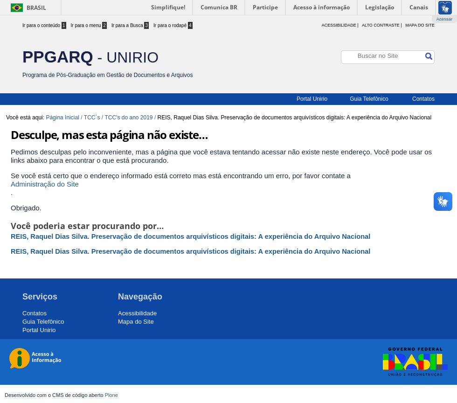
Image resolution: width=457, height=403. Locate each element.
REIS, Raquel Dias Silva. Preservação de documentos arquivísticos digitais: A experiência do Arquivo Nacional (190, 236)
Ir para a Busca (130, 25)
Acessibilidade (137, 313)
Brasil (36, 8)
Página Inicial (62, 117)
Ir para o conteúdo (44, 25)
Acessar (444, 18)
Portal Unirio (312, 99)
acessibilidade (339, 25)
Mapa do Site (420, 25)
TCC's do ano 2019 (129, 117)
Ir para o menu (89, 25)
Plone (111, 395)
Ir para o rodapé (173, 25)
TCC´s (92, 117)
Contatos (423, 99)
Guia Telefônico (369, 99)
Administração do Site (45, 184)
